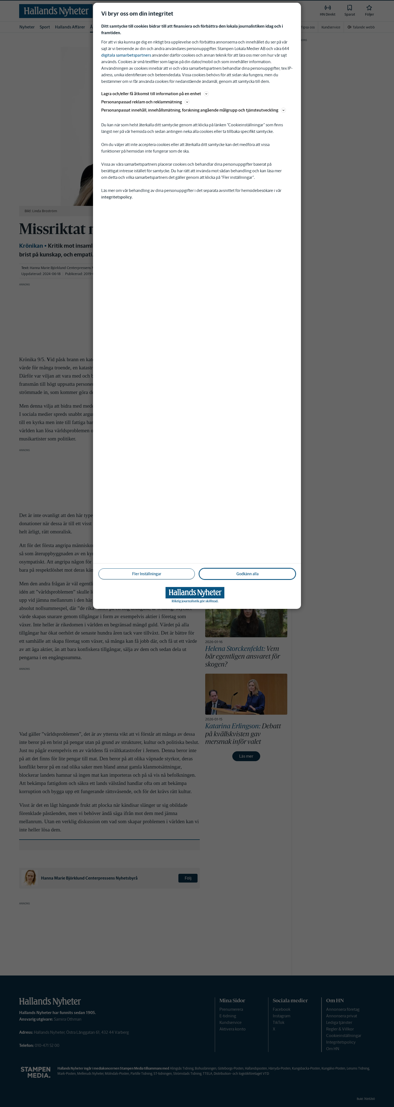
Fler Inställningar (146, 573)
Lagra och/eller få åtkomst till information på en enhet (155, 93)
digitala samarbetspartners (126, 55)
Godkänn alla (247, 573)
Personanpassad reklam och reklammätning (145, 101)
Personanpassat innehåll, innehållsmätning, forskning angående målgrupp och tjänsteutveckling (193, 110)
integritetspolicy (116, 197)
